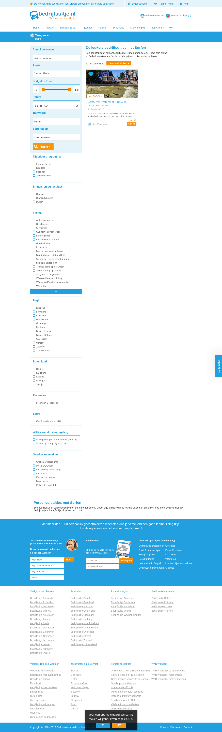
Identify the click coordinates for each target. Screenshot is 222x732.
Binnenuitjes (36, 691)
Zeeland (40, 346)
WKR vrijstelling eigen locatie (51, 443)
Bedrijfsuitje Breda (39, 623)
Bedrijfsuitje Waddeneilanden (126, 615)
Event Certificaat (174, 550)
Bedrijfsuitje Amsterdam (42, 598)
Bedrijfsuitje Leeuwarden (43, 640)
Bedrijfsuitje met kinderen (43, 687)
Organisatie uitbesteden (151, 567)
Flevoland (41, 311)
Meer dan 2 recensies (47, 402)
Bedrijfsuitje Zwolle (40, 653)
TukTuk (74, 708)
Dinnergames (43, 235)
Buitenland (157, 27)
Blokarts (75, 670)
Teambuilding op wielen (48, 270)
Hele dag (40, 171)
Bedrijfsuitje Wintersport (42, 704)
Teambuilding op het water (50, 266)
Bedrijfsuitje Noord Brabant (85, 623)
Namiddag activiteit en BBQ (50, 255)
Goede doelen (43, 243)
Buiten (39, 201)
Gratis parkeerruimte (47, 461)
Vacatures (170, 559)
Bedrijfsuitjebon (147, 554)
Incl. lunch (41, 473)
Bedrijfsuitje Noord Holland (85, 627)
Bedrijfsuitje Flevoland (82, 602)
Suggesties (218, 366)
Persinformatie (146, 559)
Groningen (41, 323)
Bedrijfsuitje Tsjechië (162, 610)
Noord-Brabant (44, 331)
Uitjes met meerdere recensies (127, 691)
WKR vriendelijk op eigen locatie (168, 670)
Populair (49, 27)
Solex (73, 704)
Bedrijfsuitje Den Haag (42, 606)
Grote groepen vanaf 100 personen (129, 679)
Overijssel (41, 338)
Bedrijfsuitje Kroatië (161, 606)
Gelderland (42, 319)
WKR (171, 27)
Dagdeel (40, 167)
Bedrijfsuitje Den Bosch (42, 627)
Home (36, 27)
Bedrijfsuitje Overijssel (82, 631)
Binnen (40, 193)
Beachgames (42, 223)
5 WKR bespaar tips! (149, 550)
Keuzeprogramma (45, 477)
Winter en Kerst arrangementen (52, 282)
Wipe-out (35, 712)
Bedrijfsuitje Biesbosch (123, 602)
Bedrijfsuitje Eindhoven (42, 631)
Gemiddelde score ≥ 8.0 (48, 421)
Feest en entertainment (48, 239)
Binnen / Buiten (68, 27)
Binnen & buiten (44, 197)
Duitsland (41, 372)
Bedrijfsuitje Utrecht (40, 610)
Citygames (41, 227)
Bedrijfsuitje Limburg (81, 619)
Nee (119, 725)
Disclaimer (170, 554)
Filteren (44, 146)
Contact (188, 727)
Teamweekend (43, 175)
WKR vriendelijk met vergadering (168, 679)
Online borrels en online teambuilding (130, 670)
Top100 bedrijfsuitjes (122, 708)
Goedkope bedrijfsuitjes (123, 683)
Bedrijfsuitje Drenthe (81, 598)
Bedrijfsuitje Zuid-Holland (84, 644)
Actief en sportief (45, 220)
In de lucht (41, 247)
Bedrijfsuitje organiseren (151, 545)
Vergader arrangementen (49, 274)
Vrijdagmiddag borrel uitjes (125, 704)
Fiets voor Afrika (79, 683)
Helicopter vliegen (80, 687)
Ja (103, 725)
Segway (75, 696)
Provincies (118, 27)
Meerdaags (42, 481)
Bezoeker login (138, 3)
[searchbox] (56, 74)
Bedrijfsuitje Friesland (82, 606)
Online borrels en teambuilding (52, 258)
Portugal (40, 380)
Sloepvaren (77, 700)
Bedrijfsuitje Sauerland (123, 606)
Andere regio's (137, 27)
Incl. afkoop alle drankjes (49, 469)
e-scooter (75, 691)
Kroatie (40, 376)
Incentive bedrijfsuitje (122, 687)
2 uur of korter (44, 163)
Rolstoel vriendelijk (46, 485)
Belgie (39, 368)
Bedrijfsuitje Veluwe (121, 610)
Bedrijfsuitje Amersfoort (42, 615)
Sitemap (169, 567)
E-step (74, 679)
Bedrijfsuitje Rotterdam (42, 602)
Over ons (170, 545)
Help (184, 3)
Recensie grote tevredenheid (126, 696)
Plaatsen (102, 27)
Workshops (42, 286)
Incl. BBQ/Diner (44, 465)
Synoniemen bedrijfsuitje (43, 717)
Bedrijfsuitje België (161, 598)
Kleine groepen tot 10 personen (127, 674)
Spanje (39, 384)
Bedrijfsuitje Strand (40, 679)
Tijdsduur (87, 27)
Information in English (150, 563)
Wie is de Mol (37, 700)
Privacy (164, 727)
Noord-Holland (44, 334)
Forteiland (35, 683)
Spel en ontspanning (46, 262)
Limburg (40, 327)
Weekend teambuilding (42, 670)
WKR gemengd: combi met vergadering (56, 439)
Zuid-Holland (43, 350)
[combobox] (56, 74)
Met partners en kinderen (49, 251)
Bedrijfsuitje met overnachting (45, 674)
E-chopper (76, 674)
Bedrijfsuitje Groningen (42, 636)
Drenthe (40, 307)
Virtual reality (37, 708)
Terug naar (42, 35)
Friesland (41, 315)
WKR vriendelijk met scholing (166, 674)
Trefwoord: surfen (119, 63)
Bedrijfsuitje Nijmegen (41, 648)
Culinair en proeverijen (48, 231)
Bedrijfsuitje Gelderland (83, 610)
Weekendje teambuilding (49, 278)
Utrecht (40, 342)
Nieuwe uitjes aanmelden (178, 563)
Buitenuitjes (36, 696)
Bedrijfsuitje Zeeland (81, 640)
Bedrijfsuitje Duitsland (162, 602)
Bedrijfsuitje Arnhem (40, 619)
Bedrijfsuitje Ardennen (122, 598)
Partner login (163, 3)
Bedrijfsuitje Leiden (40, 644)
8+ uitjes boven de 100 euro (125, 700)
